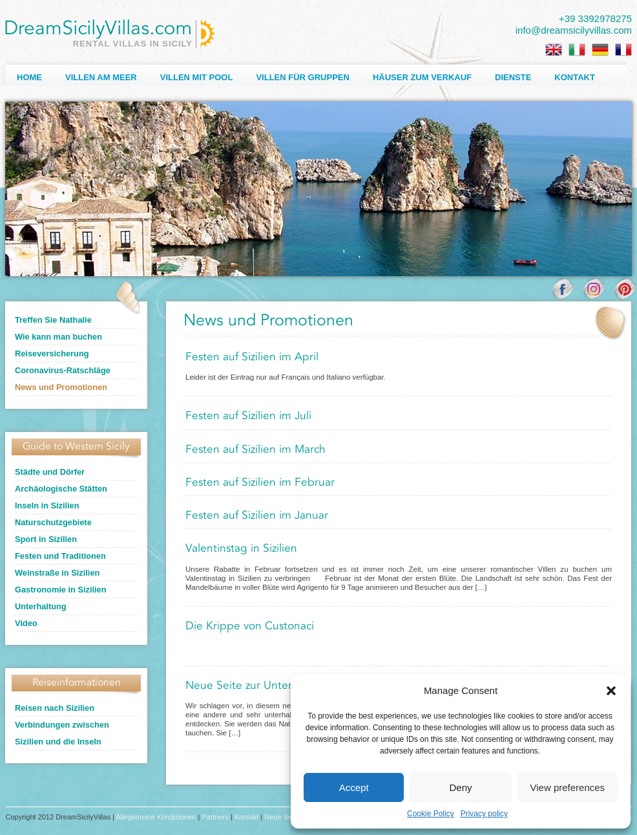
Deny (460, 787)
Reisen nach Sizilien (54, 708)
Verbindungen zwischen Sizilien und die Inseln (62, 733)
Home (29, 77)
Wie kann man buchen (58, 337)
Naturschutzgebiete (53, 522)
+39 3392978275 (595, 18)
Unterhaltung (41, 606)
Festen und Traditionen (60, 556)
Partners (215, 817)
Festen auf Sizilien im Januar (256, 515)
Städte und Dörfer (50, 472)
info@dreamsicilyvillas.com (574, 30)
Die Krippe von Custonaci (249, 626)
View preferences (567, 787)
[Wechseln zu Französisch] (623, 49)
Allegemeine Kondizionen (156, 817)
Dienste (513, 77)
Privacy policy (484, 813)
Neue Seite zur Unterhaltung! (259, 685)
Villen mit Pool (196, 77)
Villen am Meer (101, 77)
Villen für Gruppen (302, 77)
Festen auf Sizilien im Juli (248, 416)
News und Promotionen (61, 387)
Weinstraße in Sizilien (57, 573)
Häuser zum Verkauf (422, 77)
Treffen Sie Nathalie (53, 320)
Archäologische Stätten (61, 488)
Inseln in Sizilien (47, 505)
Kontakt (574, 77)
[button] (611, 690)
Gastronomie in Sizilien (61, 589)
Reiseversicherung (52, 353)
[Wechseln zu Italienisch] (577, 49)
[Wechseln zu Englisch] (553, 49)
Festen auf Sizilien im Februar (260, 482)
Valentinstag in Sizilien (241, 548)
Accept (354, 787)
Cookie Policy (430, 813)
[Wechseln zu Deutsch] (600, 49)
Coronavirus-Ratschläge (62, 370)
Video (26, 623)
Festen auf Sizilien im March (255, 449)
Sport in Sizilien (46, 539)
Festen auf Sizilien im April (251, 357)
